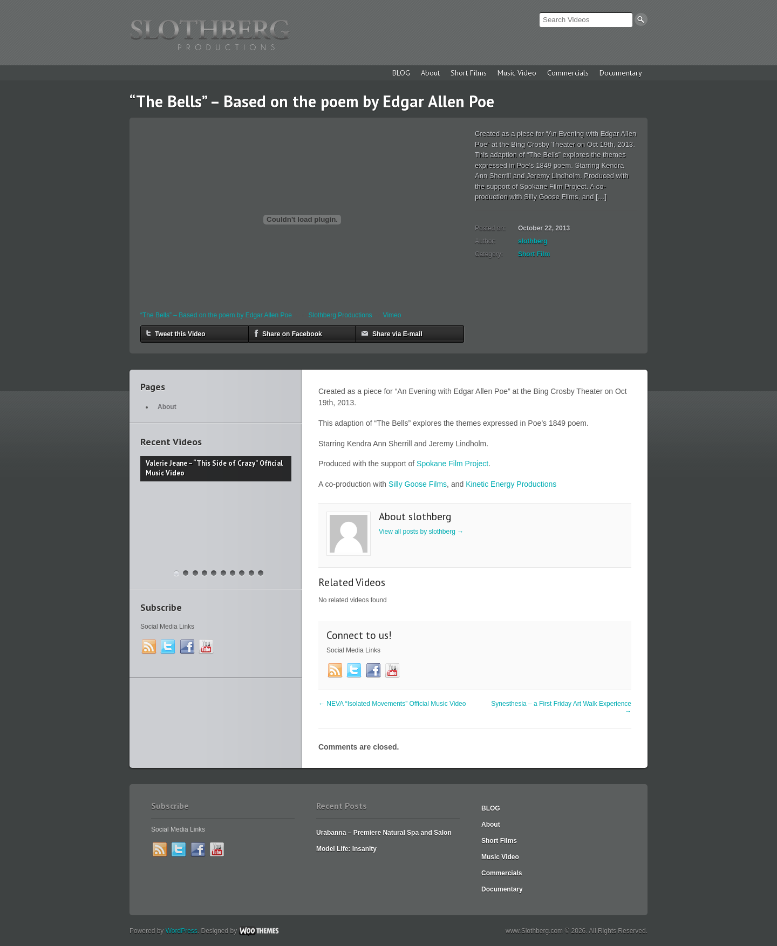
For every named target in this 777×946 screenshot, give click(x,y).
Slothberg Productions (340, 315)
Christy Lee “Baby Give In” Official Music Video (232, 573)
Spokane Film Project (452, 463)
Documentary (620, 73)
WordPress (181, 931)
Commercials (568, 73)
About (430, 73)
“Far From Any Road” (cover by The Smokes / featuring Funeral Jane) (241, 573)
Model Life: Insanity (346, 849)
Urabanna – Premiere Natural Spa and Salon (384, 832)
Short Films (469, 73)
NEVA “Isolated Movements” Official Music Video (392, 703)
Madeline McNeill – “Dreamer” (223, 573)
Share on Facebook (288, 333)
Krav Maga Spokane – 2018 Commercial (185, 573)
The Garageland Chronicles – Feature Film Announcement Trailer (195, 573)
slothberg (533, 241)
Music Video (516, 73)
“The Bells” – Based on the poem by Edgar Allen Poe (216, 315)
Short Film (534, 254)
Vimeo (392, 315)
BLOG (401, 73)
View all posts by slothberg (421, 531)
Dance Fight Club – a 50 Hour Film (260, 573)
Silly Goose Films (417, 484)
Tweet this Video (176, 333)
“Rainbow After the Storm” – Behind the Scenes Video (213, 573)
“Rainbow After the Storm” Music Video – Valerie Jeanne (204, 573)
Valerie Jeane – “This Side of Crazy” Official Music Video (176, 573)
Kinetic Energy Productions (511, 484)
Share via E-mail (391, 333)
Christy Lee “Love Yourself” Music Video (251, 573)
